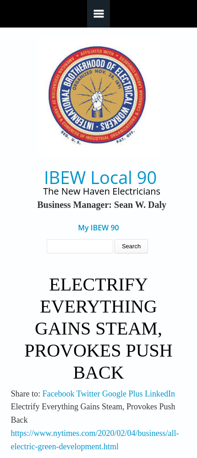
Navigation (98, 14)
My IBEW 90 (98, 227)
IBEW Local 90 (100, 177)
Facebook (59, 393)
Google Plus (122, 393)
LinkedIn (160, 393)
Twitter (88, 393)
